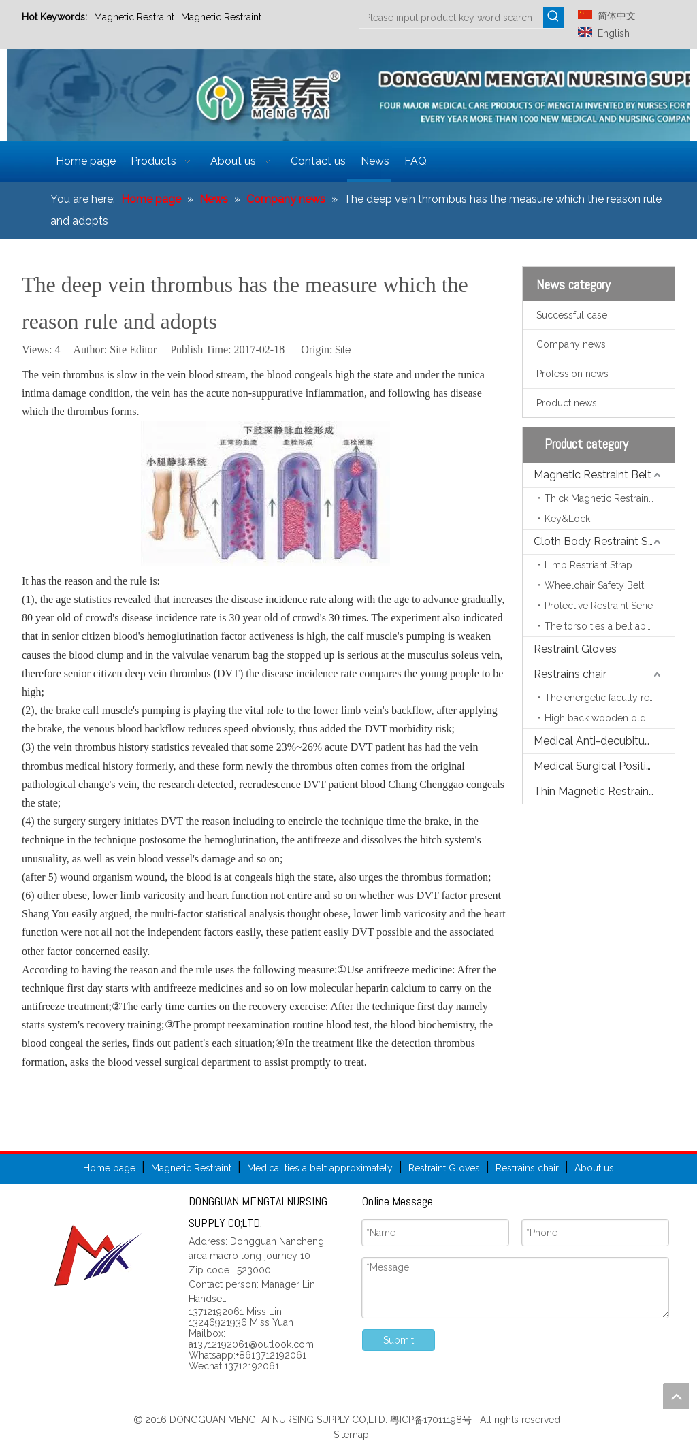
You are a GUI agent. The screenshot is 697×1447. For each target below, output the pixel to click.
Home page (109, 1168)
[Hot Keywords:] (553, 17)
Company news (571, 344)
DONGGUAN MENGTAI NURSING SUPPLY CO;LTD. (279, 1419)
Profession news (572, 373)
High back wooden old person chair (610, 718)
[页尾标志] (98, 1255)
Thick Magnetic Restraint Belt (608, 498)
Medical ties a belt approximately (320, 1168)
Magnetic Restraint (134, 17)
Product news (566, 402)
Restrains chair (570, 674)
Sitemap (350, 1434)
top (676, 1396)
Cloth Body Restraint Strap (601, 541)
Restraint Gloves (304, 17)
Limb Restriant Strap (588, 564)
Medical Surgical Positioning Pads (604, 766)
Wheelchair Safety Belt (594, 585)
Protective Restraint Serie (599, 605)
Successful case (571, 315)
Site (343, 349)
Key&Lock (567, 518)
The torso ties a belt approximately (610, 626)
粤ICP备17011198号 (433, 1419)
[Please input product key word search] (451, 17)
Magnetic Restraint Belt (592, 474)
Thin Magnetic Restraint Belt (604, 791)
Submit (398, 1340)
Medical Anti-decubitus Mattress (604, 740)
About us (594, 1168)
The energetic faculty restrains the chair (610, 697)
